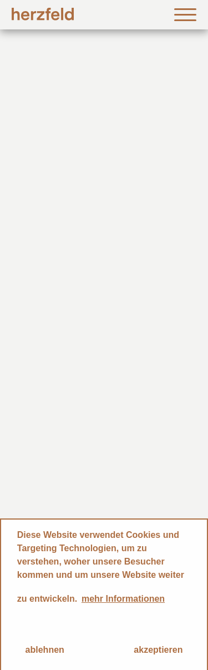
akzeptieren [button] (158, 649)
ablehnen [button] (45, 649)
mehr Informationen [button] (123, 598)
